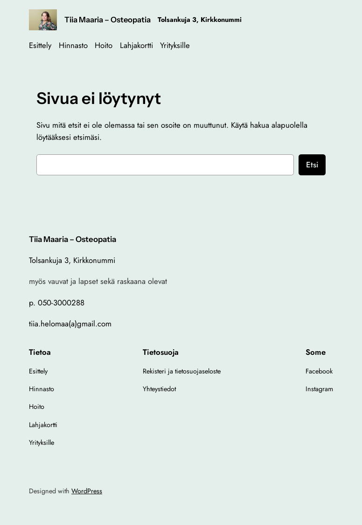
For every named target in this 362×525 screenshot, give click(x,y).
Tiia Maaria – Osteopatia (107, 19)
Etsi (312, 164)
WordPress (86, 491)
